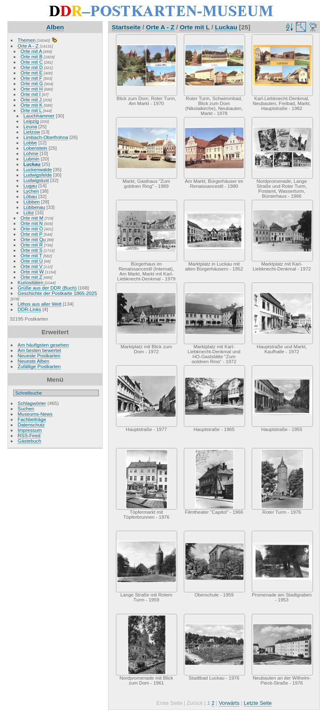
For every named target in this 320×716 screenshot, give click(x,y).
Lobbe (30, 142)
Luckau (32, 164)
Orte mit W (32, 271)
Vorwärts (229, 703)
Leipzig (31, 121)
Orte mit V (32, 266)
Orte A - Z (28, 45)
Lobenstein (36, 148)
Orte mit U (32, 260)
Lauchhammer (39, 115)
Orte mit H (32, 88)
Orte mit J (31, 99)
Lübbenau (34, 207)
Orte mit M (32, 217)
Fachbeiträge (32, 419)
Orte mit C (32, 62)
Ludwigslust (36, 180)
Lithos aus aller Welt (40, 304)
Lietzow (32, 131)
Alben (55, 27)
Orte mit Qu (33, 239)
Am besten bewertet (39, 350)
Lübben (32, 201)
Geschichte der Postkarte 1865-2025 (57, 293)
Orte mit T (31, 255)
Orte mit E (32, 72)
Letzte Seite (258, 703)
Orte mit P (32, 234)
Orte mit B (32, 56)
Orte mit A (31, 51)
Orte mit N (32, 223)
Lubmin (32, 158)
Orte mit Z (31, 277)
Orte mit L (31, 110)
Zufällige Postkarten (39, 366)
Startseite (126, 27)
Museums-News (35, 414)
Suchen (26, 408)
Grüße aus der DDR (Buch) (47, 287)
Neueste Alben (34, 361)
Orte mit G (32, 83)
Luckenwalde (38, 169)
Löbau (30, 196)
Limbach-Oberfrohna (46, 137)
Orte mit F (31, 78)
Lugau (30, 185)
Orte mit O (32, 228)
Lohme (31, 153)
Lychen (31, 191)
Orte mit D (32, 67)
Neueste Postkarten (39, 355)
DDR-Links (29, 309)
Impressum (30, 430)
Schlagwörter (32, 403)
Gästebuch (29, 440)
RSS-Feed (29, 435)
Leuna (30, 126)
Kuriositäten (31, 282)
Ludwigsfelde (38, 174)
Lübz (29, 212)
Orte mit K (32, 105)
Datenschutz (31, 424)
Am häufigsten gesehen (43, 344)
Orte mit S (32, 250)
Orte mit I (31, 94)
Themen (27, 40)
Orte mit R (32, 244)
